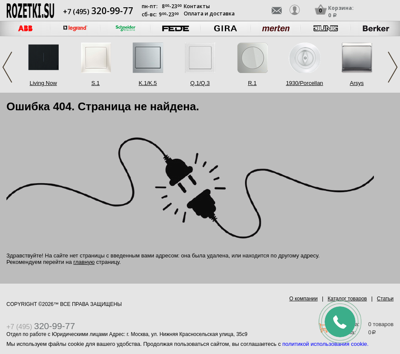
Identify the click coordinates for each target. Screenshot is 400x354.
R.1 (252, 83)
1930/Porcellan (304, 83)
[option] (75, 28)
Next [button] (393, 67)
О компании (304, 299)
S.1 (95, 83)
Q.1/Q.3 (200, 83)
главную (84, 262)
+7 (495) (98, 11)
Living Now (43, 83)
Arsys (357, 83)
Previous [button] (7, 67)
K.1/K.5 (148, 83)
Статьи (385, 299)
